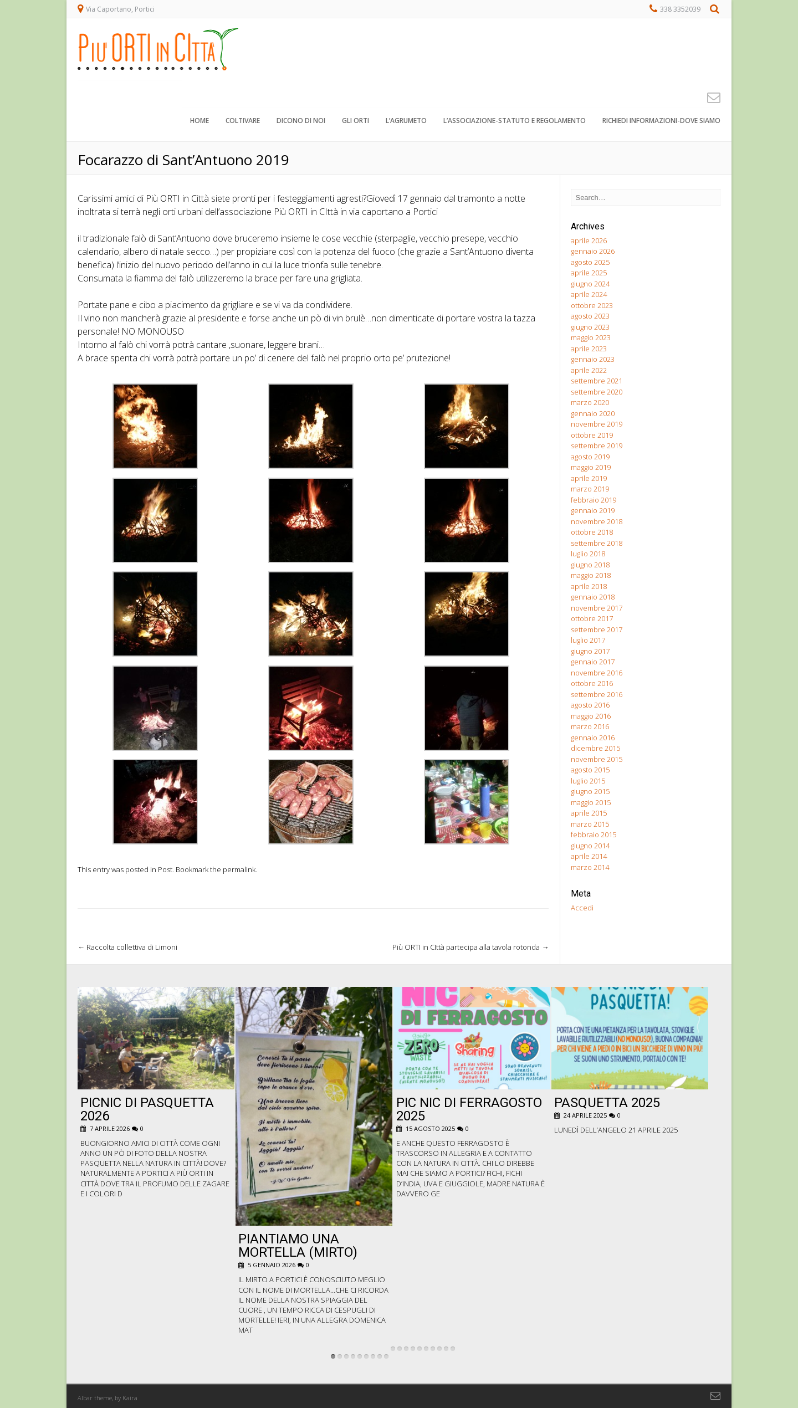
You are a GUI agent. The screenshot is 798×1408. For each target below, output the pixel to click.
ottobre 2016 (592, 683)
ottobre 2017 (592, 618)
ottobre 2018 (592, 532)
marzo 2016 (590, 726)
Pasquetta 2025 (607, 1102)
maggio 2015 (591, 802)
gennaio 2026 (593, 251)
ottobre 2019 (592, 435)
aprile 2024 (589, 294)
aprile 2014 (589, 856)
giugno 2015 (590, 791)
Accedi (582, 908)
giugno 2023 (590, 327)
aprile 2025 (589, 273)
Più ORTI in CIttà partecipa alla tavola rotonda (470, 947)
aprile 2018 (589, 586)
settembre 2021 (596, 381)
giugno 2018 (590, 565)
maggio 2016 (591, 716)
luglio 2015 (588, 781)
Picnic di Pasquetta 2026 (147, 1109)
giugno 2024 (590, 284)
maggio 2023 (591, 337)
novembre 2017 (596, 608)
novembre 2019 (596, 424)
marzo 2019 (590, 489)
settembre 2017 (596, 629)
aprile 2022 (589, 370)
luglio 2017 (588, 640)
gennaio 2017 (593, 662)
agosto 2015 (590, 770)
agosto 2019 (590, 457)
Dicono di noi (301, 121)
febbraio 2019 (593, 500)
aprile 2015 (589, 813)
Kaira (129, 1398)
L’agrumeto (406, 121)
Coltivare (243, 121)
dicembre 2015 (595, 748)
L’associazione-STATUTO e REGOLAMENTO (514, 121)
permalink (239, 869)
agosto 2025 (590, 262)
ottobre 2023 (592, 305)
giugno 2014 (590, 846)
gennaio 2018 (593, 597)
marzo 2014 (590, 867)
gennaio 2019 (593, 510)
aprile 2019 (589, 478)
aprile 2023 (589, 349)
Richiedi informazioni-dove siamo (661, 121)
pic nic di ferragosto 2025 (469, 1109)
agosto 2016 (590, 705)
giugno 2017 (590, 651)
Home (199, 121)
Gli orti (355, 121)
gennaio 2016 (593, 738)
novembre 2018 (596, 521)
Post (165, 869)
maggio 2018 (591, 575)
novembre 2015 (596, 759)
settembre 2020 (596, 392)
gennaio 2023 (593, 359)
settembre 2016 (596, 694)
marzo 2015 (590, 824)
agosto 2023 (590, 316)
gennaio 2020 (593, 413)
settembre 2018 (596, 543)
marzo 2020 (590, 402)
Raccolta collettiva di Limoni (127, 947)
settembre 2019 (596, 445)
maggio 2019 (591, 467)
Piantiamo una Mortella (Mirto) (297, 1245)
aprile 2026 (589, 240)
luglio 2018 (588, 554)
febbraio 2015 (593, 834)
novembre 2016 (596, 673)
